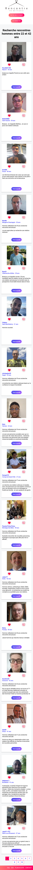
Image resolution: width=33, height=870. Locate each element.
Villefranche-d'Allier (8, 273)
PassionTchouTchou (8, 526)
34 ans (13, 120)
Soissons (5, 680)
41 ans (9, 731)
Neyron (4, 69)
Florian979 (5, 475)
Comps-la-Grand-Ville (8, 477)
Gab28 (4, 730)
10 (22, 862)
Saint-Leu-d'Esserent (8, 833)
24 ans (10, 426)
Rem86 (4, 221)
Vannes (4, 426)
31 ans (16, 324)
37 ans (18, 833)
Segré (4, 375)
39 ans (18, 222)
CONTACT (28, 868)
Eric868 (4, 170)
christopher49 (6, 373)
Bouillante (5, 782)
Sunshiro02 (5, 679)
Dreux (4, 731)
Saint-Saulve (6, 120)
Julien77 (5, 577)
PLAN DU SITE (19, 868)
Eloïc (3, 424)
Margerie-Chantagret (8, 222)
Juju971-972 (6, 831)
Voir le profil (16, 87)
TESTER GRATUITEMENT (16, 15)
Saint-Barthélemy (7, 324)
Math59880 (5, 119)
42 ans (9, 579)
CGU (12, 868)
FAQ (8, 868)
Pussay (4, 629)
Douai (4, 171)
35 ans (10, 69)
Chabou (4, 322)
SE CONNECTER (16, 21)
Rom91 (4, 271)
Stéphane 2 (5, 781)
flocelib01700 (6, 68)
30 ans (10, 629)
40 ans (9, 171)
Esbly (4, 579)
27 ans (18, 477)
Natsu (4, 628)
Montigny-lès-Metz (8, 528)
